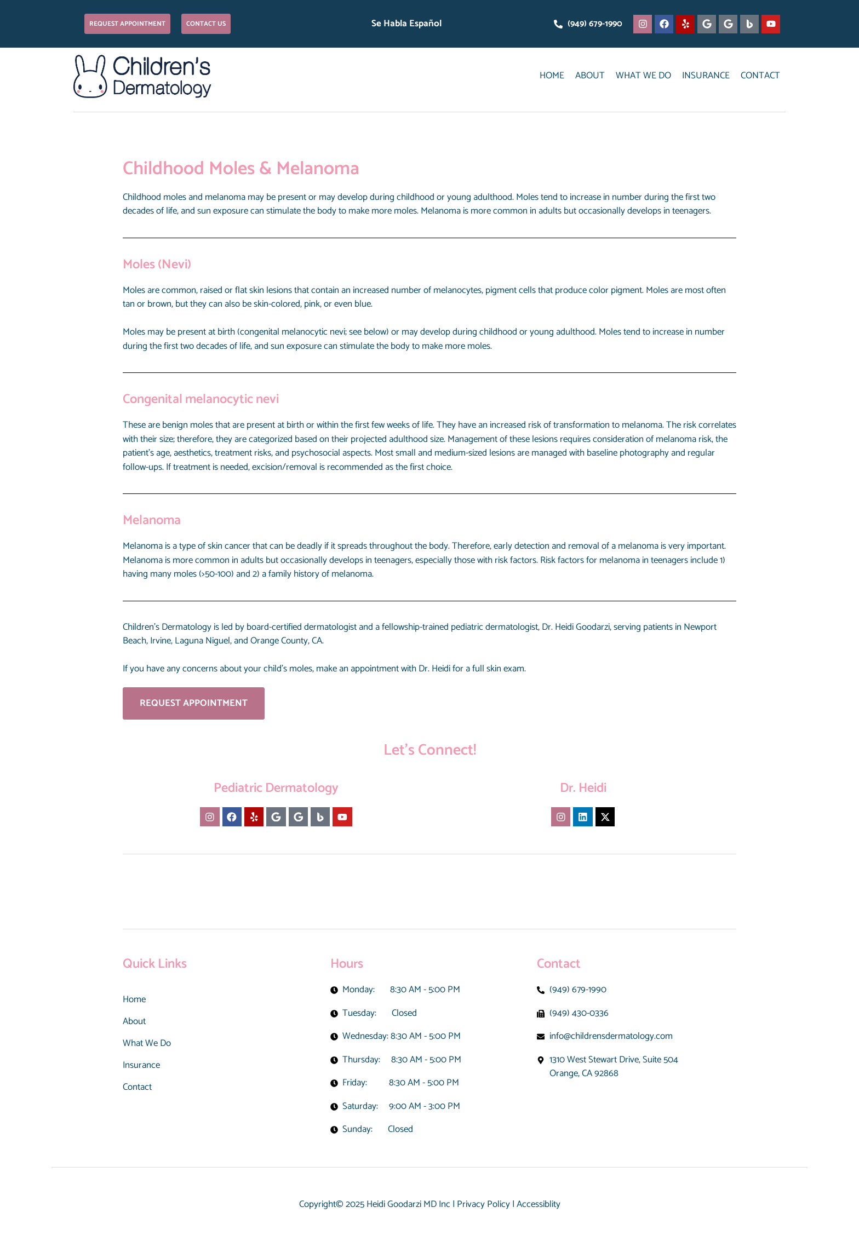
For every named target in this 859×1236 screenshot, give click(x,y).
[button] (127, 24)
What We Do (643, 75)
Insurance (706, 75)
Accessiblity (538, 1204)
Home (552, 75)
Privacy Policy (483, 1204)
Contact (760, 75)
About (590, 75)
